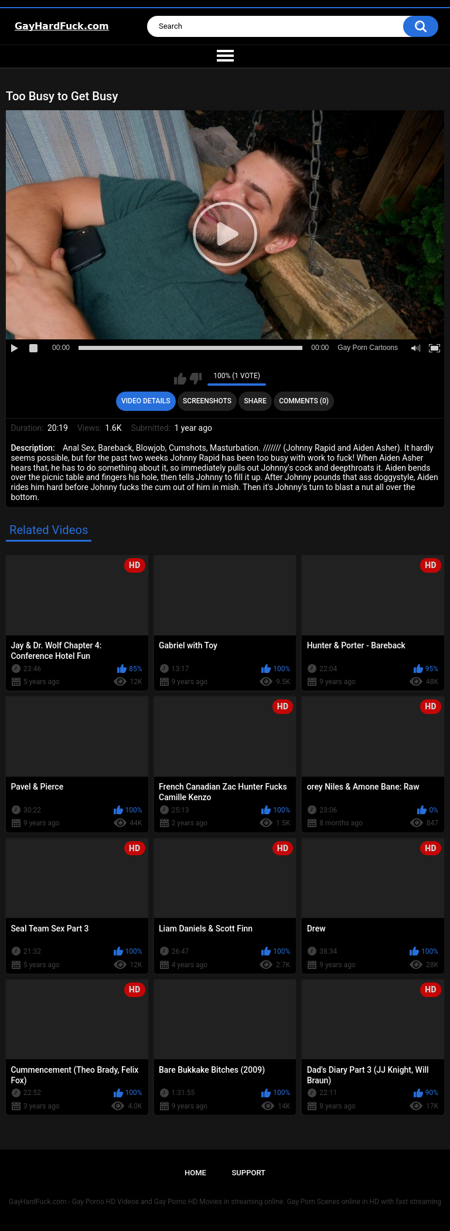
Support (248, 1172)
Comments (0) (304, 401)
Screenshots (207, 401)
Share (255, 401)
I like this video (180, 379)
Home (195, 1172)
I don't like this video (195, 379)
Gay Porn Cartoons (368, 348)
